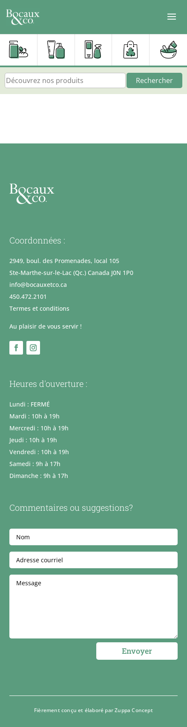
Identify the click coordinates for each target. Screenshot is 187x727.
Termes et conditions (39, 308)
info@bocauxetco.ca (38, 284)
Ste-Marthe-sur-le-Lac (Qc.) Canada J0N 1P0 (71, 273)
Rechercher (154, 80)
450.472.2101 (28, 296)
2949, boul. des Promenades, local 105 (64, 261)
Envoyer (137, 651)
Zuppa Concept (134, 710)
